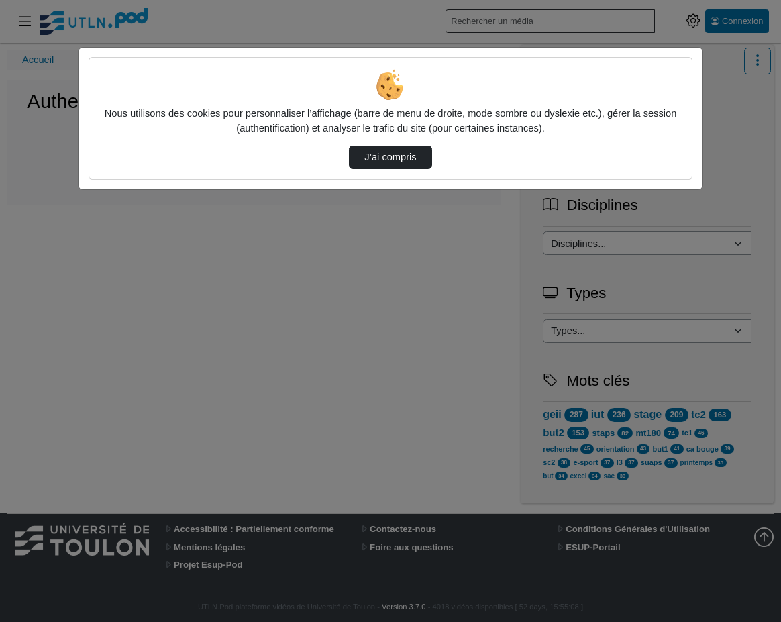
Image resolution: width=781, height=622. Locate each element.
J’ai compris (390, 157)
